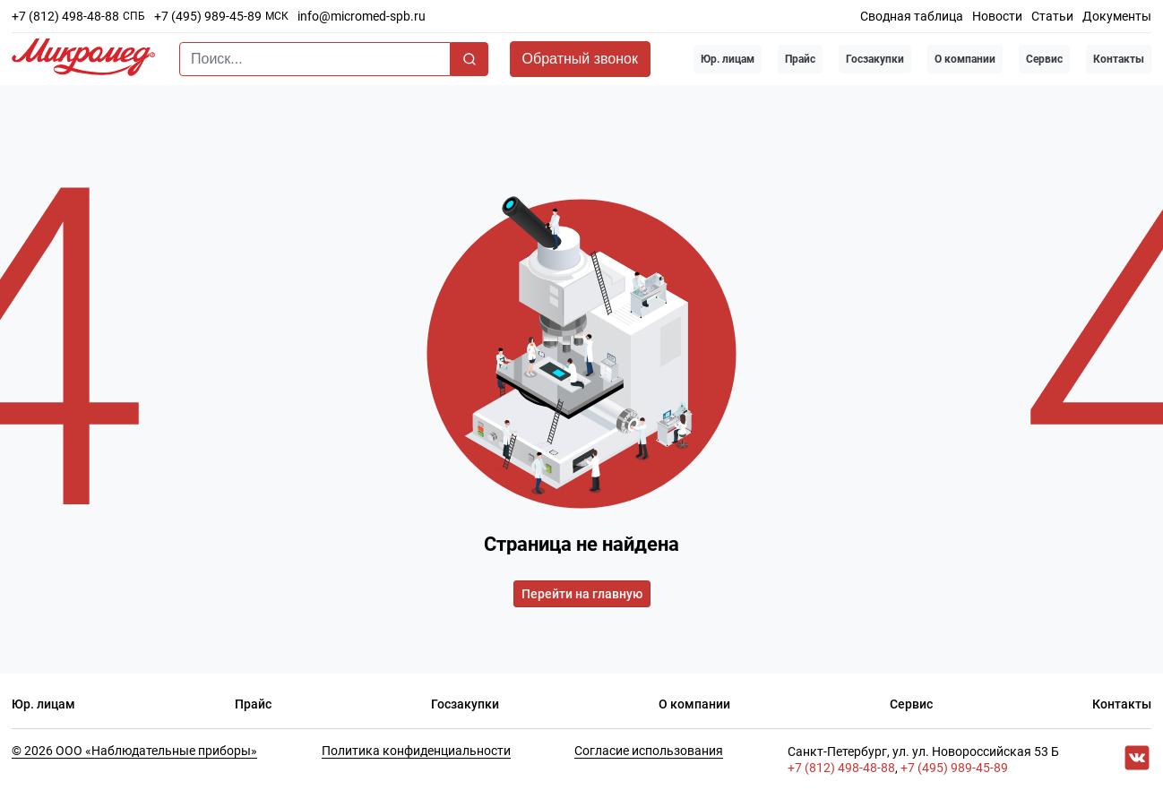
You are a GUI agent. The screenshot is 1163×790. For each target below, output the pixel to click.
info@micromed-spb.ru (361, 16)
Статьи (1052, 16)
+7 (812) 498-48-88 (65, 16)
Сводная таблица (911, 16)
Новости (997, 16)
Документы (1116, 16)
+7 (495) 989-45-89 (208, 16)
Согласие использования (648, 750)
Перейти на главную (581, 594)
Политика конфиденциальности (416, 750)
